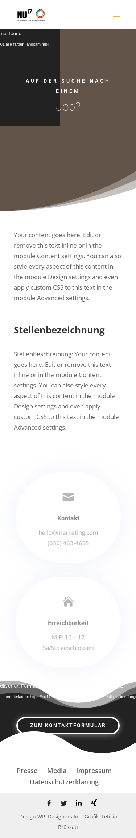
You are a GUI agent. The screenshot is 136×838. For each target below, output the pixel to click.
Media (56, 770)
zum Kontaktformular (68, 725)
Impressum (94, 770)
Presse (27, 770)
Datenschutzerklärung (64, 781)
